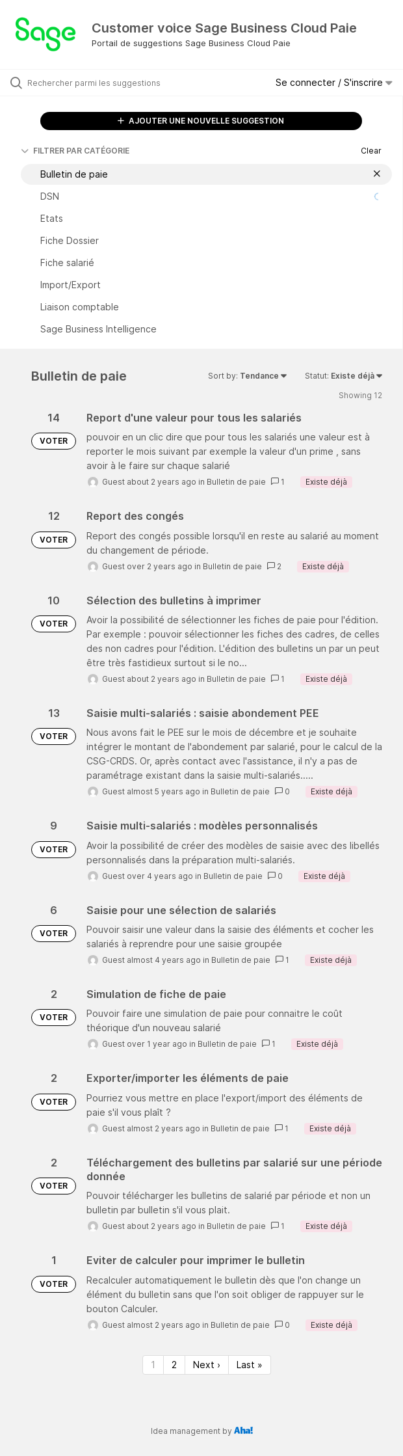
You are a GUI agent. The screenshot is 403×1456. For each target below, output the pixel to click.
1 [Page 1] (153, 1364)
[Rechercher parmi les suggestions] (101, 82)
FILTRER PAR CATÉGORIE (75, 150)
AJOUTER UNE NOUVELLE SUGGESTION (201, 121)
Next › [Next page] (206, 1364)
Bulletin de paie (236, 482)
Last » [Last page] (250, 1364)
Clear (371, 150)
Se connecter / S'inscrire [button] (334, 82)
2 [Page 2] (174, 1364)
